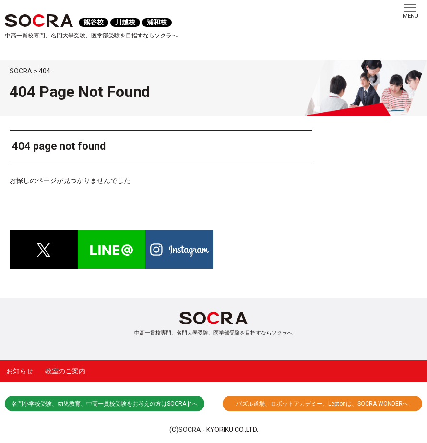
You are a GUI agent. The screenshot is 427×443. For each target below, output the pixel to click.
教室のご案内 (65, 371)
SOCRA (189, 429)
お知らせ (19, 371)
